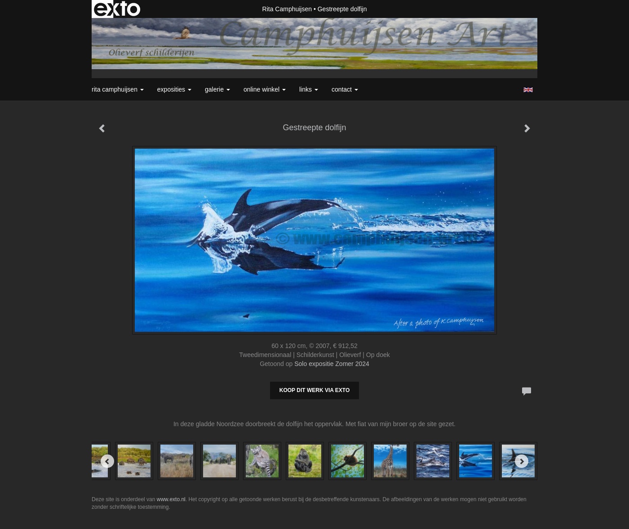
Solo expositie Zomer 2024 (331, 363)
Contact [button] (345, 89)
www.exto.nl (171, 499)
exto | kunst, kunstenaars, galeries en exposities (117, 9)
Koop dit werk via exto (314, 390)
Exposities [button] (174, 89)
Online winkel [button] (265, 89)
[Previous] (107, 461)
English (528, 90)
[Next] (521, 461)
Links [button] (308, 89)
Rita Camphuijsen (287, 9)
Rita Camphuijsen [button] (118, 89)
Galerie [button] (217, 89)
